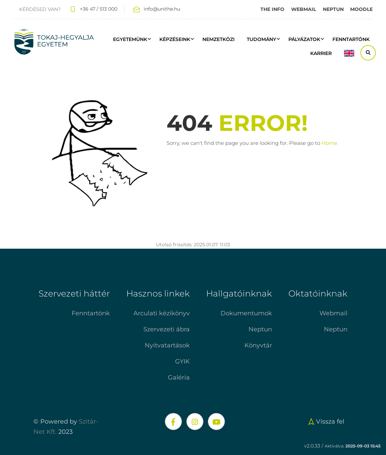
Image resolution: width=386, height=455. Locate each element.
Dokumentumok (246, 313)
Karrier (321, 53)
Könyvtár (258, 345)
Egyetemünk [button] (130, 39)
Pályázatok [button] (304, 39)
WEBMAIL (303, 9)
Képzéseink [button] (174, 39)
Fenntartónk (91, 313)
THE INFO (272, 9)
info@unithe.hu (162, 9)
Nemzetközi (218, 39)
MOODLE (361, 9)
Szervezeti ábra (166, 329)
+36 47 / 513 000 (98, 9)
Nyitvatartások (167, 345)
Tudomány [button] (261, 39)
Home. (329, 143)
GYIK (182, 361)
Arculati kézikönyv (161, 313)
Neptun (260, 329)
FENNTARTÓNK (351, 39)
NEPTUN (333, 9)
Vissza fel (325, 421)
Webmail (333, 313)
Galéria (179, 377)
